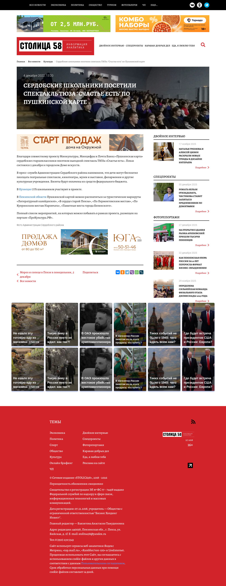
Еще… (154, 5)
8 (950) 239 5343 (64, 540)
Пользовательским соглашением (102, 563)
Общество (95, 5)
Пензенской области (32, 197)
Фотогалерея (129, 5)
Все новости (37, 5)
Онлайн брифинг (61, 463)
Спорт (54, 445)
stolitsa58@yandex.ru (92, 534)
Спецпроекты (134, 45)
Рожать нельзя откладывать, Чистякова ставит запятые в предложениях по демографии (190, 198)
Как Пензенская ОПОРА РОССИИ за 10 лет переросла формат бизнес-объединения (193, 263)
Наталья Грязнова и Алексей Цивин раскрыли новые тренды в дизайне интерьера (191, 155)
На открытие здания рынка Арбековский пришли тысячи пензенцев (192, 235)
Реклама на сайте (94, 463)
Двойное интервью (111, 45)
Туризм (111, 5)
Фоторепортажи (167, 217)
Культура (55, 457)
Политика (77, 5)
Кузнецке (25, 189)
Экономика (58, 5)
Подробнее (202, 167)
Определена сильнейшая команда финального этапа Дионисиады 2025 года (193, 291)
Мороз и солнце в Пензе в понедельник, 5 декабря (47, 274)
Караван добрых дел (157, 45)
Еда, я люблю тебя (183, 45)
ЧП (144, 5)
